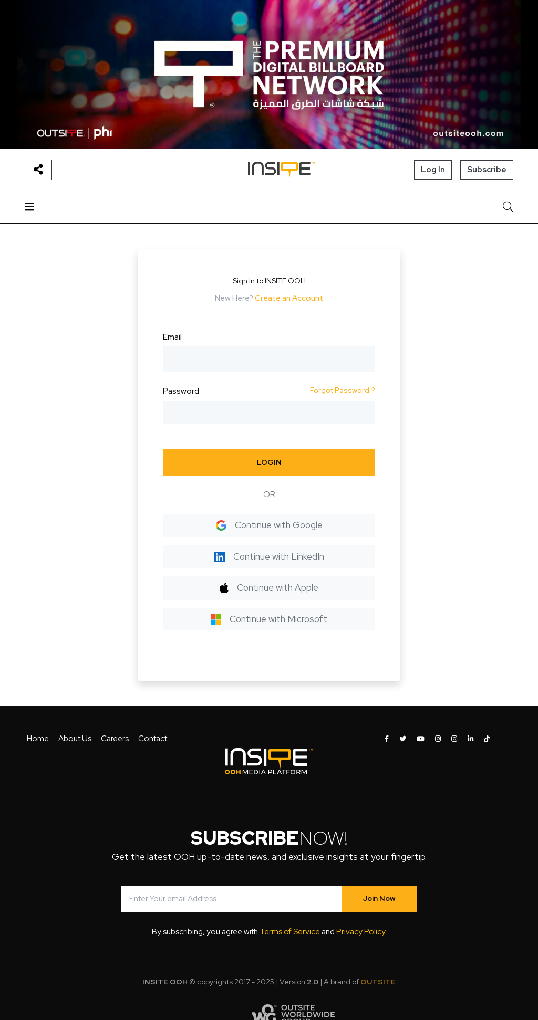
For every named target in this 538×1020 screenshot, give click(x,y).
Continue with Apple (269, 587)
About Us (74, 738)
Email (172, 337)
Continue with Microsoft (269, 619)
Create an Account (289, 298)
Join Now (379, 898)
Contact (152, 738)
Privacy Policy (360, 932)
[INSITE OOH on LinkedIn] (470, 739)
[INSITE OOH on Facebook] (387, 739)
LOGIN (269, 462)
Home (38, 738)
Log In (433, 169)
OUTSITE (378, 981)
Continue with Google (269, 525)
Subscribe (486, 169)
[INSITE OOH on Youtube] (421, 739)
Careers (115, 738)
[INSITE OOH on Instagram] (438, 739)
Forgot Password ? (342, 390)
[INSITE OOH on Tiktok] (487, 739)
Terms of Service (290, 932)
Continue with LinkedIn (269, 556)
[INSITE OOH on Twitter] (402, 739)
